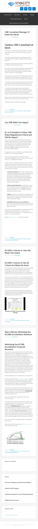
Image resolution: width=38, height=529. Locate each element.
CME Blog (12, 109)
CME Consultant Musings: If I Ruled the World (17, 33)
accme (11, 110)
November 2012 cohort (23, 378)
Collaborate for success (12, 500)
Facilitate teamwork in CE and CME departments (19, 494)
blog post (19, 189)
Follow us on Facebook (10, 461)
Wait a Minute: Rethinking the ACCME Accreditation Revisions (18, 333)
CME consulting (26, 110)
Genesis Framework (30, 524)
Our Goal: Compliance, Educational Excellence (18, 482)
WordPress (17, 525)
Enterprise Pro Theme (17, 524)
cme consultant (23, 451)
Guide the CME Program (12, 488)
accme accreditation (18, 110)
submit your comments (27, 424)
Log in (22, 525)
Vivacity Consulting (19, 4)
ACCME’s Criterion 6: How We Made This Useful (18, 251)
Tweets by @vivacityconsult (11, 515)
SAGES (19, 277)
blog (9, 214)
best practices (23, 320)
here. (21, 211)
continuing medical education (11, 240)
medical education (9, 112)
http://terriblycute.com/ (14, 217)
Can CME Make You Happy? (16, 122)
